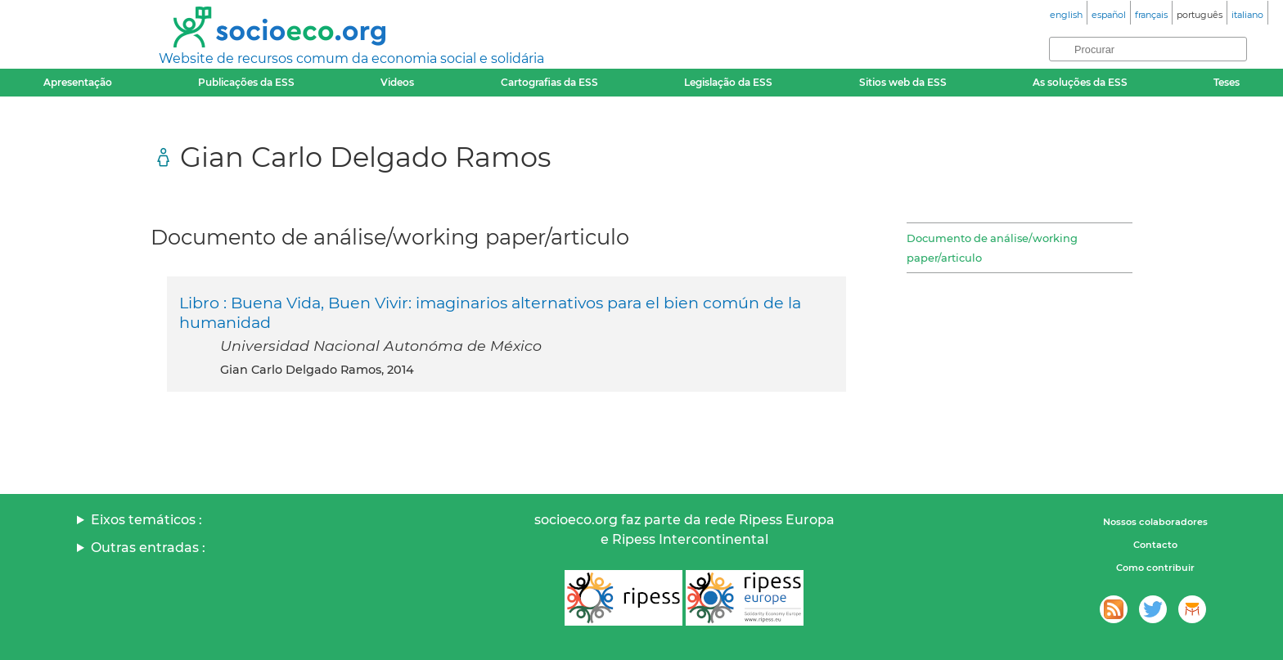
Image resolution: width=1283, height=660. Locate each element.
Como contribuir (1155, 567)
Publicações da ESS (246, 82)
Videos (397, 82)
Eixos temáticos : (146, 520)
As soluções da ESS (1080, 82)
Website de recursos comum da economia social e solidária (351, 58)
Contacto (1155, 544)
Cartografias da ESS (549, 82)
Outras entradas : (148, 547)
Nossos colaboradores (1155, 522)
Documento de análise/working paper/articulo (992, 247)
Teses (1226, 82)
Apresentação (77, 82)
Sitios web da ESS (903, 82)
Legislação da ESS (728, 82)
